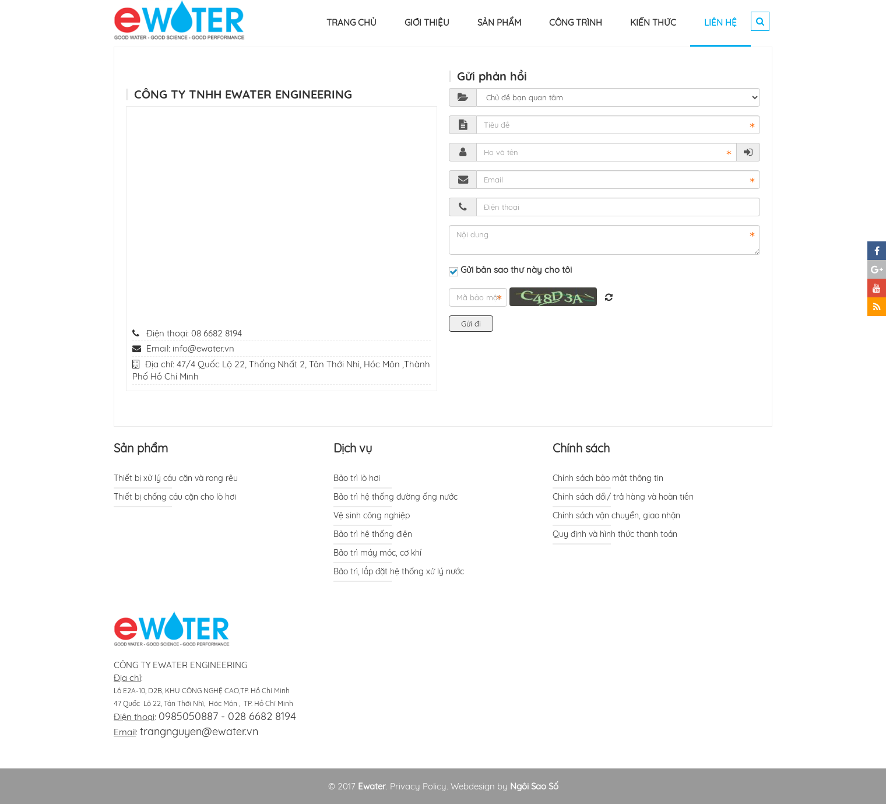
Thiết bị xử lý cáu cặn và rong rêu (176, 478)
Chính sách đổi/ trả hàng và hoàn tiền (623, 496)
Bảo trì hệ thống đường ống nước (395, 496)
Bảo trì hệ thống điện (372, 534)
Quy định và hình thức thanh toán (615, 534)
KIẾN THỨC (653, 22)
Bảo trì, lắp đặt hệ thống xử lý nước (398, 571)
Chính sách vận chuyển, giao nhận (616, 515)
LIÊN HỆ (720, 22)
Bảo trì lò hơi (356, 478)
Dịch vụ (352, 448)
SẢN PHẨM (499, 22)
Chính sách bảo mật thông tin (608, 478)
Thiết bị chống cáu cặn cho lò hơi (175, 496)
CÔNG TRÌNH (575, 22)
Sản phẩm (141, 448)
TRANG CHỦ (351, 22)
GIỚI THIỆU (427, 22)
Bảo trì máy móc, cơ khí (377, 552)
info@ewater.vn (203, 348)
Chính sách (581, 448)
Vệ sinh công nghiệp (371, 515)
